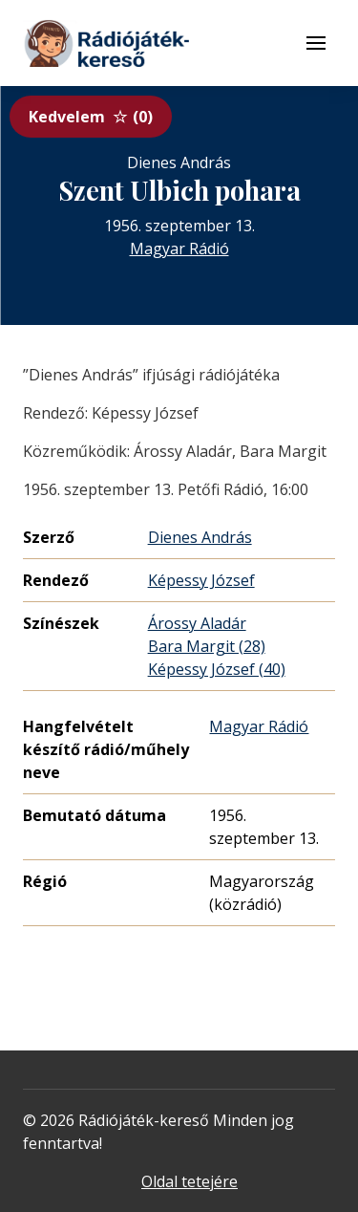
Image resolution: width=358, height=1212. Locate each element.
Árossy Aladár (197, 623)
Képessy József (201, 580)
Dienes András (200, 537)
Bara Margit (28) (206, 646)
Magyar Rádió (179, 248)
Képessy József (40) (216, 669)
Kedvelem (91, 116)
